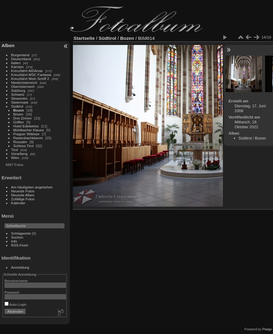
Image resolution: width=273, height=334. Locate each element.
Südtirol (17, 106)
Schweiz (18, 94)
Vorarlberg (19, 154)
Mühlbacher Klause (28, 130)
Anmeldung (20, 267)
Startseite (84, 38)
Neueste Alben (23, 195)
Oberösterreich (23, 86)
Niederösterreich (24, 82)
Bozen (18, 110)
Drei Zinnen (22, 118)
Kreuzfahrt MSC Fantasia (31, 75)
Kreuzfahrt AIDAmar (27, 71)
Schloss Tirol (23, 146)
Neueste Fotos (23, 191)
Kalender (18, 203)
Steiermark (20, 102)
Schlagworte (21, 233)
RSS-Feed (19, 245)
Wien (15, 158)
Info (14, 241)
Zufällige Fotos (23, 199)
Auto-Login (16, 304)
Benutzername (16, 281)
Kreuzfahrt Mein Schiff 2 (30, 79)
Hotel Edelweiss (26, 126)
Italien (16, 63)
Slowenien (19, 98)
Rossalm (20, 142)
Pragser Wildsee (26, 134)
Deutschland (21, 59)
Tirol (14, 150)
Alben (8, 45)
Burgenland (20, 55)
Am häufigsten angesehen (32, 187)
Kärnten (17, 67)
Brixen (18, 114)
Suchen (17, 237)
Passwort (12, 292)
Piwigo (267, 329)
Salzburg (18, 90)
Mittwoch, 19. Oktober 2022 (246, 124)
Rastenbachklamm (28, 138)
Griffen (18, 122)
